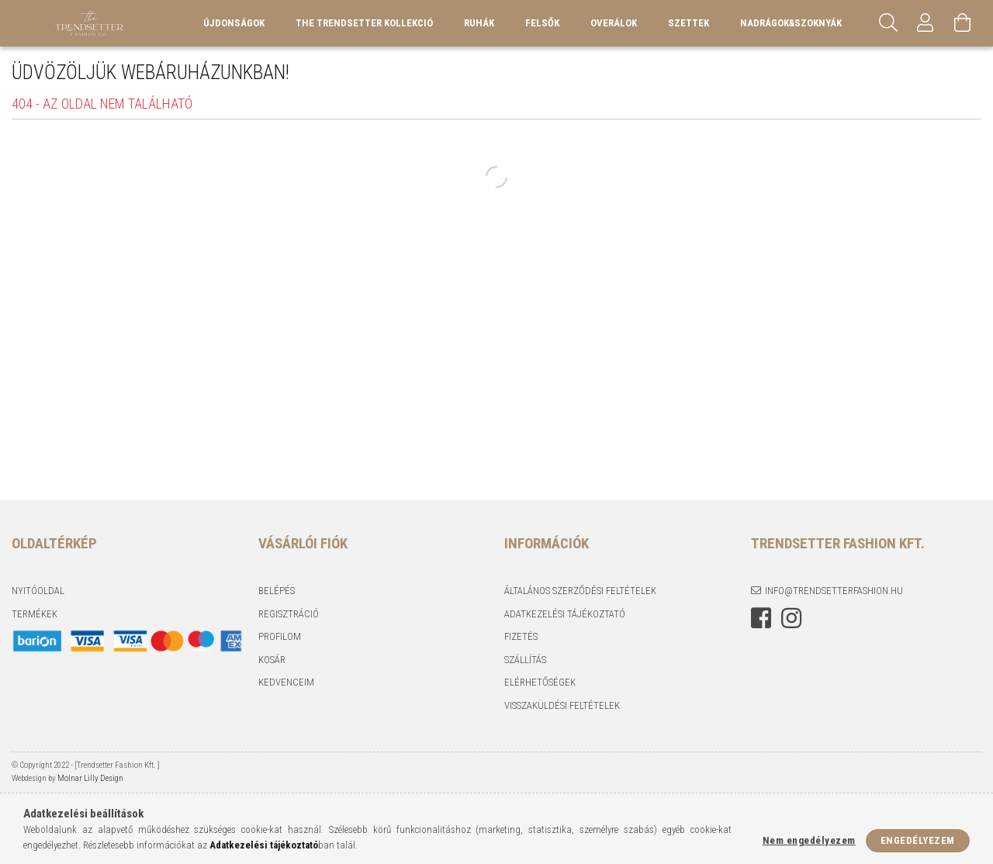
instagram (791, 618)
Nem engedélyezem (809, 840)
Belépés (276, 590)
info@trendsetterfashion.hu (834, 590)
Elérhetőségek (540, 682)
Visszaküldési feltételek (562, 705)
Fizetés (521, 636)
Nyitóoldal (38, 590)
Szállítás (525, 659)
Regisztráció (288, 614)
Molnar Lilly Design (89, 778)
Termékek (34, 614)
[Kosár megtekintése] (962, 23)
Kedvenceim (286, 682)
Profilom (279, 636)
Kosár (271, 659)
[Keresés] (888, 23)
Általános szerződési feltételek (580, 590)
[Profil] (925, 23)
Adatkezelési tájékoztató (564, 614)
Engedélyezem (918, 840)
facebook (761, 618)
